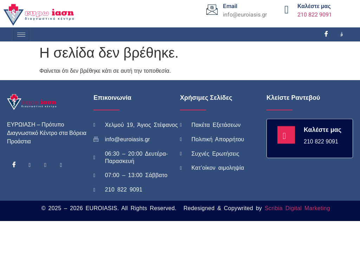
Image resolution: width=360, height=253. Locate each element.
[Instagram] (341, 34)
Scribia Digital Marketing (297, 208)
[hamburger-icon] (21, 34)
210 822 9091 (314, 15)
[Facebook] (326, 34)
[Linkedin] (61, 165)
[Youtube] (45, 165)
